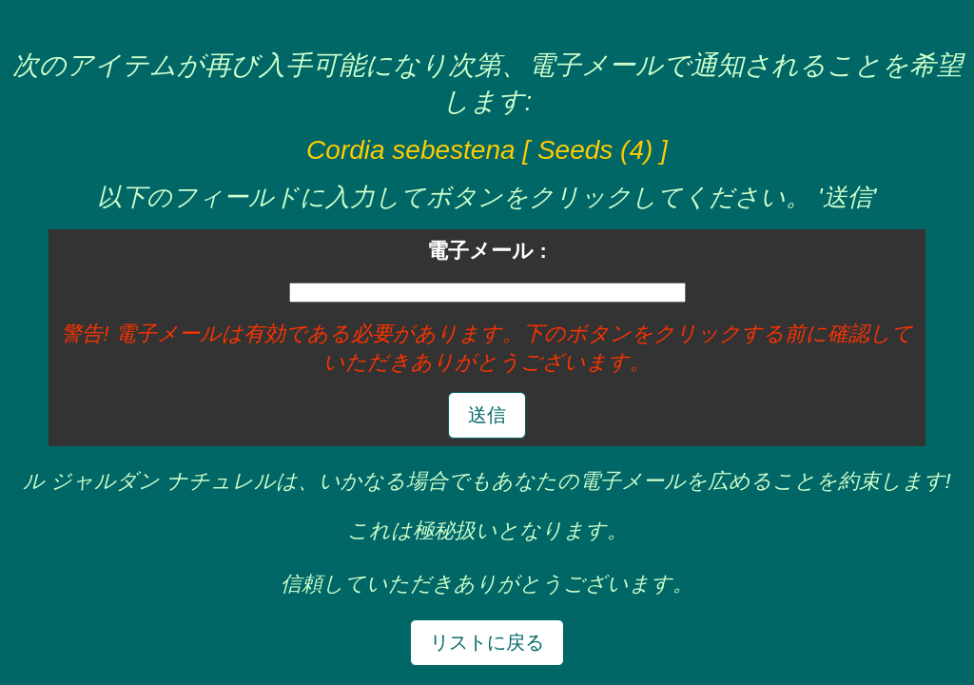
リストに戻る (487, 642)
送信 (487, 414)
